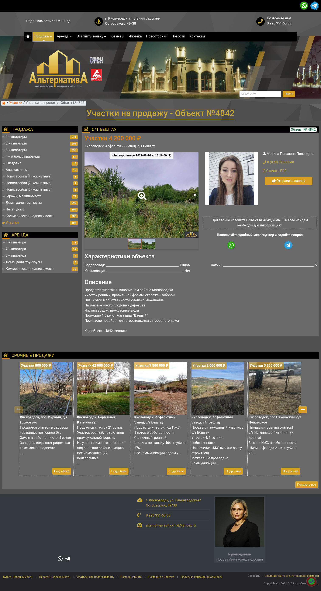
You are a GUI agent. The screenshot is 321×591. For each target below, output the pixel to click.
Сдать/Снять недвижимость (95, 576)
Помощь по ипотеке (161, 576)
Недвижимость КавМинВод (48, 21)
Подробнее (61, 471)
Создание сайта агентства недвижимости (292, 575)
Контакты (197, 36)
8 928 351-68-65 (279, 23)
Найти (289, 94)
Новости (178, 36)
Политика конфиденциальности (201, 576)
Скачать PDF (274, 171)
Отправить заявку (288, 181)
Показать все (306, 484)
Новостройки (156, 36)
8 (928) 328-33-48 (278, 162)
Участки (15, 103)
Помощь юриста (131, 576)
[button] (141, 193)
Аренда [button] (64, 36)
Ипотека (135, 36)
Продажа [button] (43, 36)
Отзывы (117, 36)
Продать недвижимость (54, 576)
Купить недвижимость (17, 576)
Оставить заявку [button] (92, 36)
